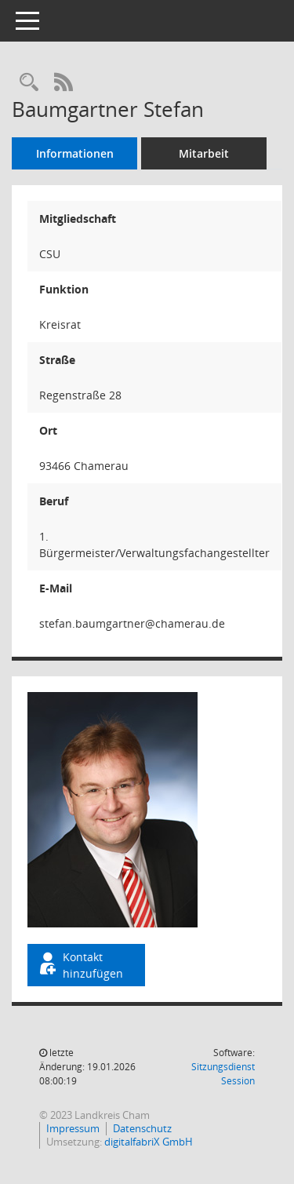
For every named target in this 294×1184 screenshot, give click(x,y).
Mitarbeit (204, 153)
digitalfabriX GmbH (148, 1142)
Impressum (73, 1128)
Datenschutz (142, 1128)
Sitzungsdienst (223, 1073)
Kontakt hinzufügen (80, 965)
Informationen (75, 153)
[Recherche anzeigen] (29, 83)
